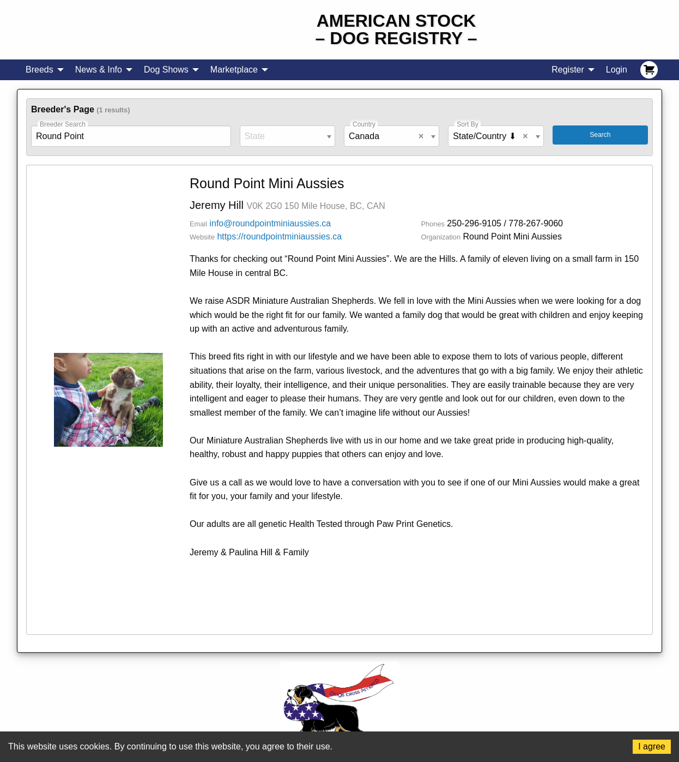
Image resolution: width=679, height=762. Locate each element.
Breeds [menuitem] (39, 69)
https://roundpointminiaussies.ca (279, 236)
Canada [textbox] (388, 136)
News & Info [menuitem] (98, 69)
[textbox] (287, 136)
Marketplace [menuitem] (234, 69)
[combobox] (287, 136)
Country (364, 124)
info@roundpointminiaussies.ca (270, 223)
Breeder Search (63, 124)
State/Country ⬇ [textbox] (492, 136)
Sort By (467, 124)
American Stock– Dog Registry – (396, 29)
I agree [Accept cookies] (651, 746)
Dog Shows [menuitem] (166, 69)
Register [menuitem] (567, 69)
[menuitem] (649, 70)
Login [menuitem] (616, 69)
